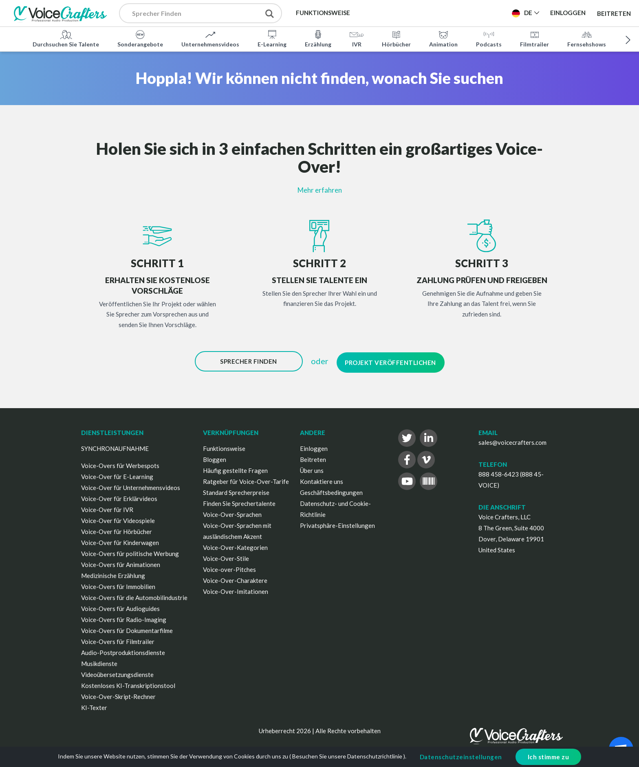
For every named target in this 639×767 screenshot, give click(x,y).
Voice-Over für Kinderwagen (120, 540)
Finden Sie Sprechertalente (239, 501)
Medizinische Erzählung (113, 573)
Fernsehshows (586, 38)
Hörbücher (396, 38)
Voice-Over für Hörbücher (116, 529)
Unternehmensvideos (210, 38)
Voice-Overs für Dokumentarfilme (127, 628)
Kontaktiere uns (321, 479)
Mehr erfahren (319, 190)
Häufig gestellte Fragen (235, 468)
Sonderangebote (140, 38)
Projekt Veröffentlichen (390, 361)
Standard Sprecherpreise (236, 490)
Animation (443, 38)
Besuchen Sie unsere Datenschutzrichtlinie (347, 756)
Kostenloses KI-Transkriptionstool (128, 683)
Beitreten (614, 13)
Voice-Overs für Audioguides (120, 606)
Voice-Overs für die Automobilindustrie (134, 595)
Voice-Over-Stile (226, 556)
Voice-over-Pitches (229, 567)
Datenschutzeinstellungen (461, 756)
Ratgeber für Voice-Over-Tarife (246, 479)
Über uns (312, 468)
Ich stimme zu (548, 756)
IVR (357, 38)
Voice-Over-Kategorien (235, 545)
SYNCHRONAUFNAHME (115, 446)
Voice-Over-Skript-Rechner (118, 694)
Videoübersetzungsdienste (117, 672)
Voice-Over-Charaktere (235, 578)
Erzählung (318, 38)
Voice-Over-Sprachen (232, 512)
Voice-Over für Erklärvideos (119, 496)
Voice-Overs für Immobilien (118, 584)
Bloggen (214, 457)
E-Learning (272, 38)
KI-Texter (94, 705)
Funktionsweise (224, 446)
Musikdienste (99, 661)
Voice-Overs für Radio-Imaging (123, 617)
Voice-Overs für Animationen (120, 562)
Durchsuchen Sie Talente (66, 38)
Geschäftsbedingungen (331, 490)
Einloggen (314, 446)
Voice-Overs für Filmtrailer (117, 639)
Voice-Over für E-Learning (117, 474)
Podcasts (489, 38)
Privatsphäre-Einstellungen (337, 523)
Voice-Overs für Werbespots (120, 463)
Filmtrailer (534, 38)
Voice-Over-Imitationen (235, 589)
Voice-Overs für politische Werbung (130, 551)
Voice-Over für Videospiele (118, 518)
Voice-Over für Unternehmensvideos (130, 485)
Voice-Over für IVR (107, 507)
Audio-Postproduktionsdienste (123, 650)
